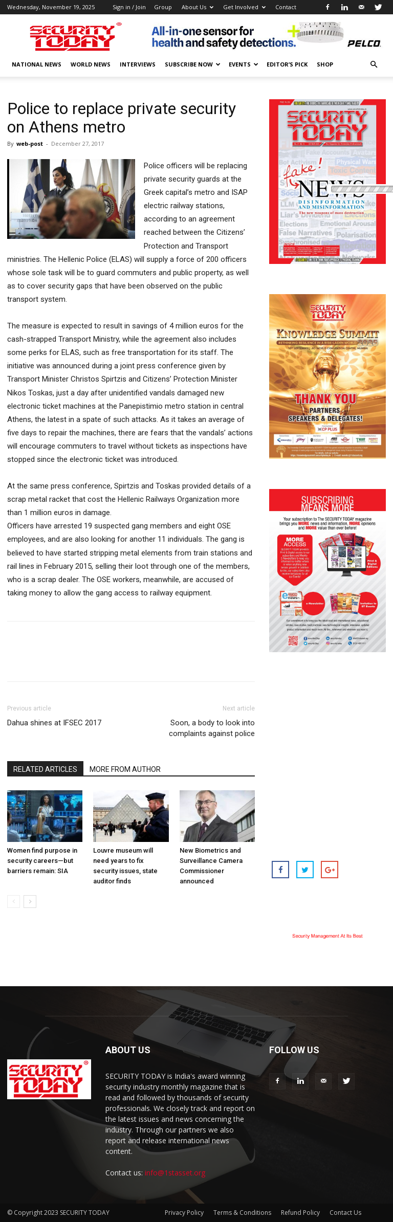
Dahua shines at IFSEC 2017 (54, 722)
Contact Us (345, 1212)
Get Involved (244, 7)
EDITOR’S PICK (287, 64)
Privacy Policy (184, 1212)
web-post (29, 143)
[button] (373, 65)
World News (91, 64)
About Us (197, 7)
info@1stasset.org (175, 1172)
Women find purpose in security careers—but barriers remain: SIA (42, 861)
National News (36, 64)
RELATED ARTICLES (45, 769)
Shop (325, 64)
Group (163, 7)
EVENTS (243, 64)
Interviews (138, 64)
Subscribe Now (193, 64)
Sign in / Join (129, 7)
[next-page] (30, 901)
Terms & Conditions (242, 1212)
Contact (285, 7)
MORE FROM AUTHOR (125, 769)
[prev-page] (13, 901)
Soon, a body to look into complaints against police (212, 728)
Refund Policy (300, 1212)
